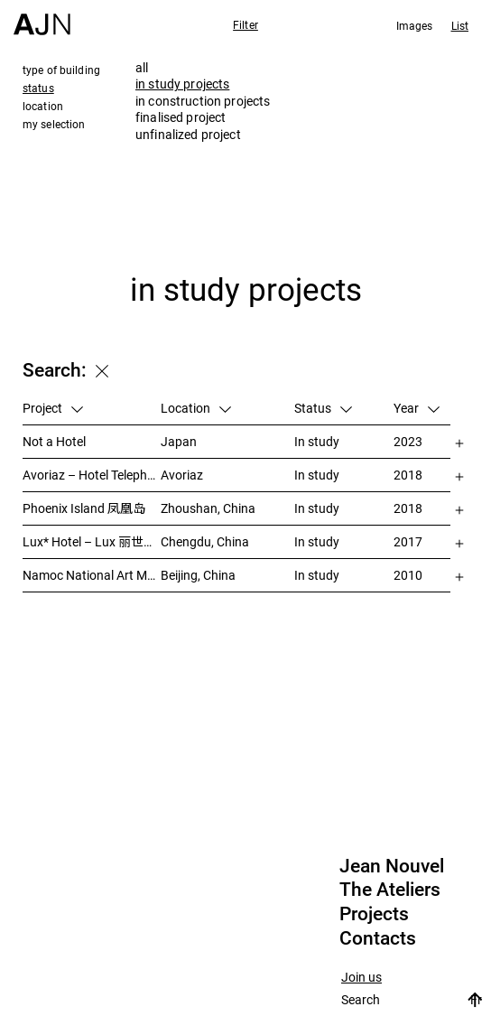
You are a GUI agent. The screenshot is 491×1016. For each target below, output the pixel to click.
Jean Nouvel (391, 866)
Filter (245, 24)
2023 (408, 441)
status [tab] (38, 87)
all (141, 67)
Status (323, 407)
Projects (374, 914)
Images (414, 25)
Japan (179, 441)
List (459, 25)
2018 (408, 474)
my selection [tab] (54, 124)
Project (53, 407)
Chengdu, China (205, 541)
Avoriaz (182, 474)
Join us (361, 977)
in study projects (182, 83)
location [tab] (43, 105)
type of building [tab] (61, 69)
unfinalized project (188, 134)
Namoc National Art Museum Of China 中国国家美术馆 (92, 574)
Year (417, 407)
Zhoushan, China (208, 508)
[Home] (42, 17)
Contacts (377, 938)
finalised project (180, 117)
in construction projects (202, 100)
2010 (408, 574)
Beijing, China (198, 574)
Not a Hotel (54, 441)
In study (316, 441)
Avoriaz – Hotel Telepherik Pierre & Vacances (92, 474)
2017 (408, 541)
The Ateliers (389, 889)
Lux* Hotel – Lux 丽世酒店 (92, 541)
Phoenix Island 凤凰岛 (84, 508)
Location (196, 407)
